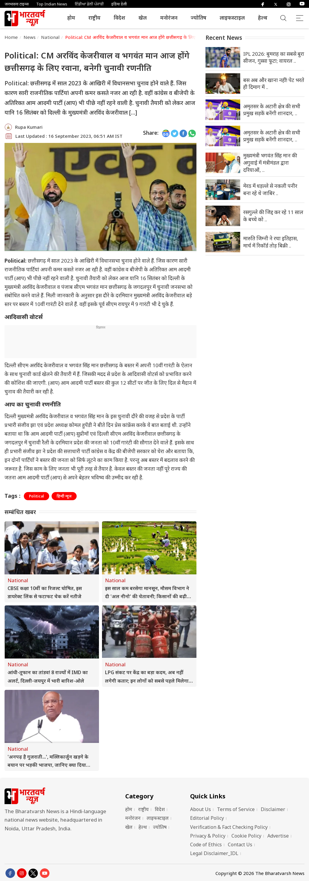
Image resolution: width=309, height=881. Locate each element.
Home (11, 37)
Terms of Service (236, 809)
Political (36, 496)
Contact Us (240, 844)
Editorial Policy (207, 818)
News (30, 37)
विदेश (119, 17)
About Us (200, 809)
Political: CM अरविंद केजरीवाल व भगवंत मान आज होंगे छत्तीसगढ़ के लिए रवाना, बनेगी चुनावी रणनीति (155, 37)
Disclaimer (273, 809)
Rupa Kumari (29, 127)
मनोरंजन (168, 17)
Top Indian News (51, 4)
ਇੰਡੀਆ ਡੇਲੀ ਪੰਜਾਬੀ (89, 4)
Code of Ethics (206, 844)
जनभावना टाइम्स (17, 4)
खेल (143, 17)
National (50, 37)
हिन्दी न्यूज (64, 496)
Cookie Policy (246, 835)
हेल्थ (262, 17)
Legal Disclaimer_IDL (214, 853)
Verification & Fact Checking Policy (229, 827)
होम (71, 17)
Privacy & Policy (207, 835)
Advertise (278, 835)
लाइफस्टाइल (232, 17)
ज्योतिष (198, 17)
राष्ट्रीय (94, 17)
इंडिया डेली (119, 4)
